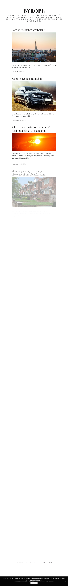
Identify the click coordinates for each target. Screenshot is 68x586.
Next (50, 563)
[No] (66, 581)
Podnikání (22, 71)
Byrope (34, 10)
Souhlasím (34, 583)
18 (44, 563)
